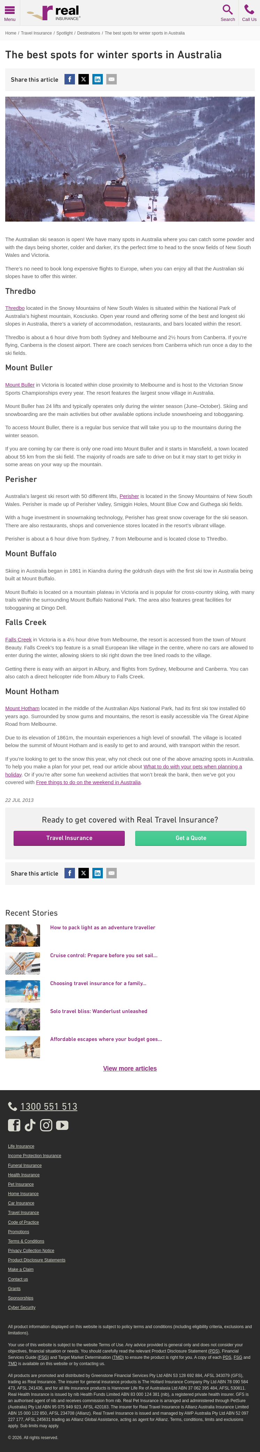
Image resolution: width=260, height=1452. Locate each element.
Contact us (18, 1279)
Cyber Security (22, 1307)
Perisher (129, 496)
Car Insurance (21, 1203)
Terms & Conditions (26, 1241)
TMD (118, 1357)
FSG (43, 1357)
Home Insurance (23, 1193)
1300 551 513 (48, 1107)
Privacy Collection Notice (31, 1250)
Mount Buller (20, 385)
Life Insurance (21, 1146)
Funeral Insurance (25, 1165)
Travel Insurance (69, 837)
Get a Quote (191, 837)
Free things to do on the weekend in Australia (88, 782)
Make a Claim (20, 1269)
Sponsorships (20, 1298)
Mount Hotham (22, 708)
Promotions (18, 1231)
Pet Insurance (21, 1184)
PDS (213, 1351)
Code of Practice (23, 1222)
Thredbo (15, 308)
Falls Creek (18, 639)
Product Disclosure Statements (37, 1260)
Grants (14, 1288)
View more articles (130, 1068)
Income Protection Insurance (34, 1155)
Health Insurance (24, 1174)
